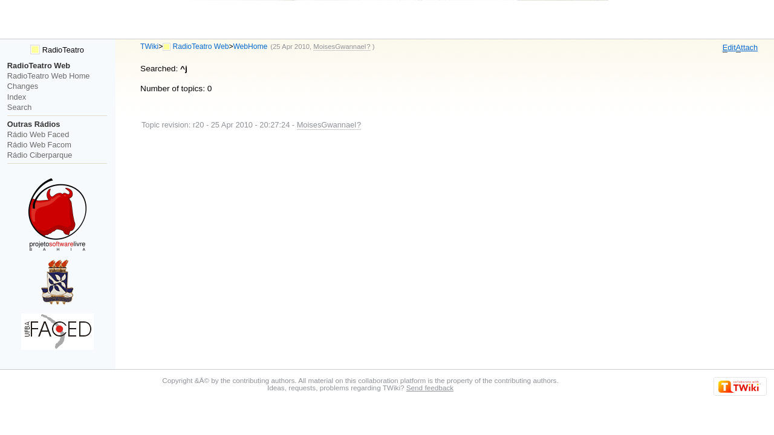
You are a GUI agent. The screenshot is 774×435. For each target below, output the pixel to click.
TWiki (149, 46)
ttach (747, 48)
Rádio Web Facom (39, 144)
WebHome (250, 46)
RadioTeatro (57, 49)
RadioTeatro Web (201, 46)
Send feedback (430, 388)
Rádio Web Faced (38, 134)
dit (729, 48)
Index (16, 97)
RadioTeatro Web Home (48, 75)
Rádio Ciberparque (40, 155)
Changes (22, 86)
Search (19, 107)
